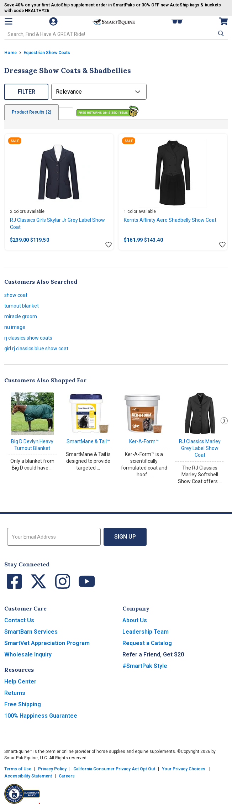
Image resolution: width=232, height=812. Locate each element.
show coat (15, 295)
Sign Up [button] (125, 536)
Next (224, 420)
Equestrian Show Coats (46, 52)
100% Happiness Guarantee (40, 715)
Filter (26, 91)
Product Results (31, 112)
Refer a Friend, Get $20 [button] (153, 654)
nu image (14, 327)
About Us (134, 620)
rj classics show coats (28, 338)
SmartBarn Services (31, 631)
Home (10, 52)
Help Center (20, 681)
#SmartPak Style (144, 665)
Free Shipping (22, 704)
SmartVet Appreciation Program (47, 643)
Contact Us (19, 620)
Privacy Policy (52, 768)
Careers (67, 776)
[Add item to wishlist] (108, 245)
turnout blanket (21, 306)
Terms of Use (17, 768)
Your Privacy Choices (183, 768)
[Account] (54, 21)
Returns (14, 693)
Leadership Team (145, 631)
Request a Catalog (147, 643)
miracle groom (20, 316)
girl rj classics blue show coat (36, 348)
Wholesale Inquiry (28, 654)
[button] (220, 33)
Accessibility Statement (28, 776)
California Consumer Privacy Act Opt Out (114, 768)
